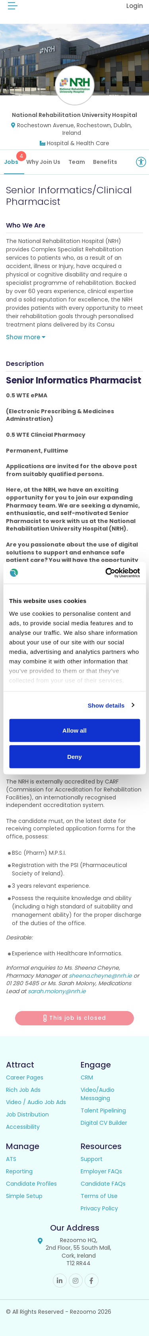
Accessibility (23, 1127)
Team (76, 162)
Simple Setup (24, 1196)
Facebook (92, 1280)
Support (92, 1159)
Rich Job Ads (23, 1090)
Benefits (105, 162)
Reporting (19, 1171)
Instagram (76, 1280)
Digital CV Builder (104, 1123)
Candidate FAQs (103, 1184)
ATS (11, 1159)
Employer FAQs (101, 1171)
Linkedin (60, 1280)
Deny (74, 756)
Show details (106, 705)
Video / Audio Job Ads (36, 1102)
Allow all (74, 730)
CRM (87, 1077)
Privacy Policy (99, 1208)
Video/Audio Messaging (97, 1094)
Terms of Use (99, 1196)
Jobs (14, 158)
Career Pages (24, 1077)
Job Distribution (27, 1114)
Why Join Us (43, 162)
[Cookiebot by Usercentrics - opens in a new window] (106, 573)
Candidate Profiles (31, 1184)
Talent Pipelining (103, 1110)
